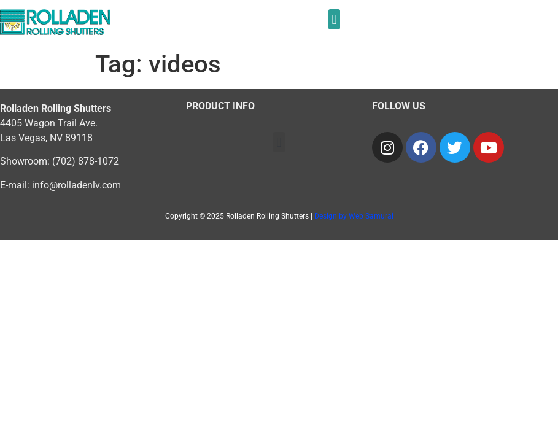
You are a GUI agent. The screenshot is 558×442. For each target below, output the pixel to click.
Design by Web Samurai (353, 216)
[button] (334, 19)
